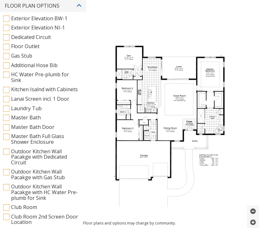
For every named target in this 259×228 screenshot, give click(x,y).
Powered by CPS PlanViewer (129, 129)
